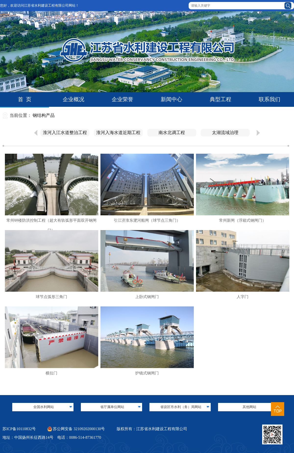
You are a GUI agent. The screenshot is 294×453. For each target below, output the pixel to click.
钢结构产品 (44, 115)
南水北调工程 (172, 132)
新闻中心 (171, 99)
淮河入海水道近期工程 (118, 132)
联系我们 (269, 99)
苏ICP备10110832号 (19, 429)
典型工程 (220, 99)
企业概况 (73, 99)
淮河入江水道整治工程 (65, 132)
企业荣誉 (122, 99)
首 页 (24, 99)
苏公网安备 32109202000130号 (76, 429)
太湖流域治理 (225, 132)
